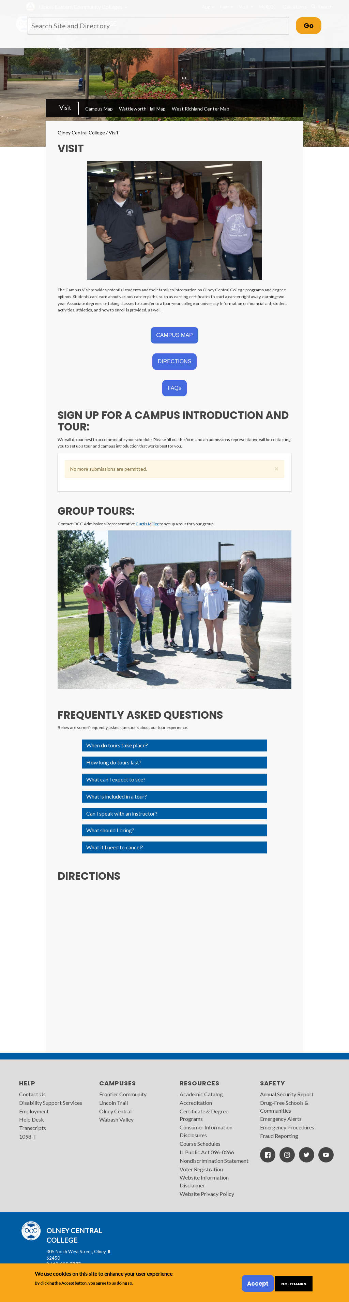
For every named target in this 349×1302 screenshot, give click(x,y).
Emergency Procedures (287, 1127)
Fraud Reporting (279, 1135)
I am (226, 7)
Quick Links (295, 7)
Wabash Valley (116, 1119)
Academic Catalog (201, 1094)
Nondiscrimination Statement (214, 1160)
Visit (246, 7)
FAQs (174, 388)
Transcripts (32, 1128)
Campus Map (99, 109)
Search (322, 7)
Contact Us (32, 1094)
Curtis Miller (147, 523)
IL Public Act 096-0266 (207, 1152)
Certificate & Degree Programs (204, 1115)
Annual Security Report (287, 1094)
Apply (208, 7)
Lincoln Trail (113, 1102)
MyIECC (268, 7)
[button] (276, 467)
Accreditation (196, 1102)
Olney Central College (81, 132)
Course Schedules (200, 1143)
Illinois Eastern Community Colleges (80, 6)
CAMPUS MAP (174, 335)
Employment (34, 1111)
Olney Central (115, 1111)
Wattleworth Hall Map (142, 109)
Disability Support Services (50, 1102)
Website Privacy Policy (207, 1193)
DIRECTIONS (175, 361)
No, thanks (293, 1284)
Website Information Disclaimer (204, 1181)
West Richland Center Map (200, 109)
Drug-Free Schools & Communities (284, 1106)
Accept (258, 1283)
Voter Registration (201, 1169)
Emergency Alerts (281, 1118)
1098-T (28, 1136)
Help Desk (31, 1119)
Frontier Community (123, 1094)
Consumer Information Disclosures (206, 1131)
